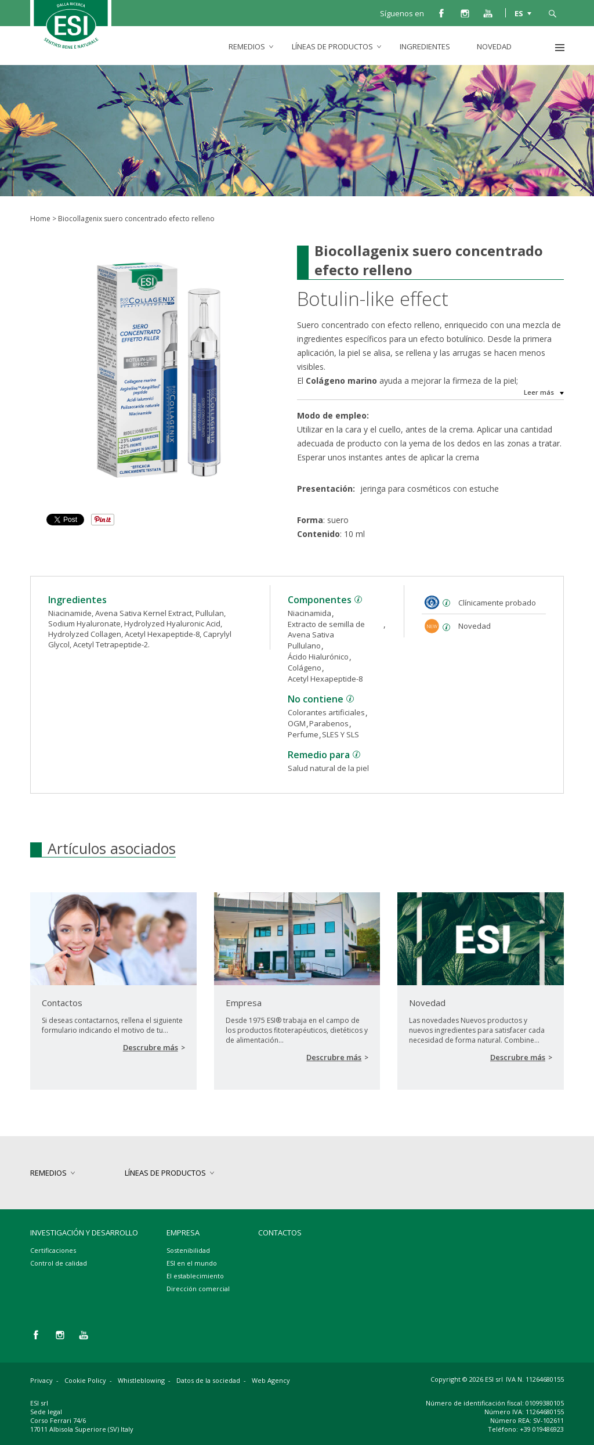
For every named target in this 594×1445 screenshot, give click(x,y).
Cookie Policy (85, 1380)
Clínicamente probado (497, 602)
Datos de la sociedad (208, 1380)
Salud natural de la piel (328, 768)
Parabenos (329, 723)
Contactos (280, 1232)
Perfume (303, 734)
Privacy (41, 1380)
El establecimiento (195, 1275)
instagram (464, 12)
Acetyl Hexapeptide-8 (325, 678)
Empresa (183, 1232)
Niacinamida (309, 613)
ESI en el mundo (191, 1263)
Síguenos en (402, 13)
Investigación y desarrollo (84, 1232)
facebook (441, 12)
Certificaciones (53, 1250)
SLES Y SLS (340, 734)
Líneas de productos (332, 46)
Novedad (494, 46)
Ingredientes (425, 46)
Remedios (247, 46)
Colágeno (304, 667)
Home (40, 219)
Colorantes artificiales (326, 712)
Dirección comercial (198, 1288)
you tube (488, 12)
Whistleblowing (141, 1380)
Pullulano (304, 645)
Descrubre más (150, 1047)
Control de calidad (58, 1263)
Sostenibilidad (188, 1250)
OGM (297, 723)
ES (519, 12)
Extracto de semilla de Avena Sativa (326, 629)
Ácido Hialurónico (318, 656)
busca (552, 12)
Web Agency (271, 1380)
